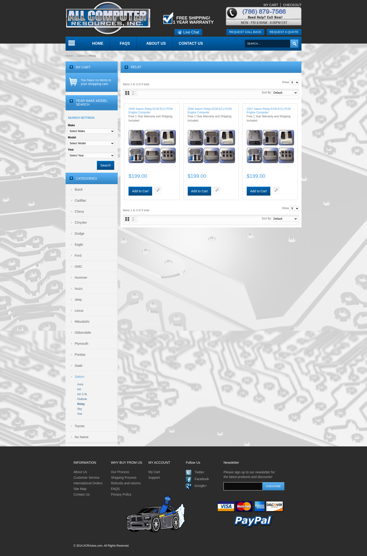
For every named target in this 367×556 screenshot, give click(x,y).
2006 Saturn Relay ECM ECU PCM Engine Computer (210, 110)
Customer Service (86, 477)
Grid (127, 93)
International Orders (88, 483)
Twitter (199, 472)
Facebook (202, 479)
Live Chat (188, 32)
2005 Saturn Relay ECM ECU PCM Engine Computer (150, 110)
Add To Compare (157, 190)
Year (71, 149)
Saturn (81, 55)
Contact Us (81, 494)
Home (69, 55)
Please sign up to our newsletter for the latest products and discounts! (249, 474)
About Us (80, 472)
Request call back (245, 32)
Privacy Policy (121, 494)
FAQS (115, 489)
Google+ (201, 486)
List (134, 93)
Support (154, 477)
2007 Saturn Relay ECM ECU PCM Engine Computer (269, 110)
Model (72, 137)
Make (71, 125)
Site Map (79, 489)
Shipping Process (123, 477)
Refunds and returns (126, 483)
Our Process (120, 472)
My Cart (154, 472)
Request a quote (284, 32)
